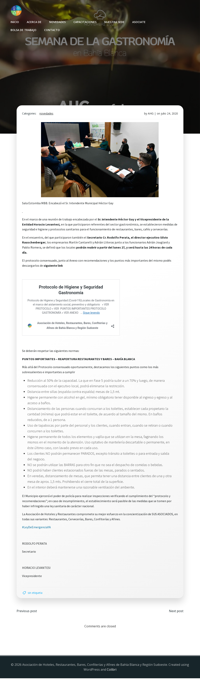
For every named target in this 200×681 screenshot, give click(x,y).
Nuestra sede (114, 21)
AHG (150, 115)
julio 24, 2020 (168, 115)
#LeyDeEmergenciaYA (37, 529)
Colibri (111, 672)
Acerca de (33, 21)
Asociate (138, 21)
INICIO (14, 21)
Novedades (57, 21)
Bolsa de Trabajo (23, 29)
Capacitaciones (84, 21)
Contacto (51, 29)
